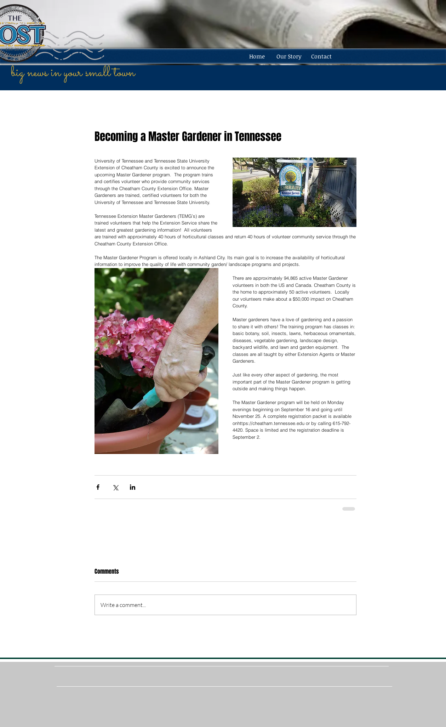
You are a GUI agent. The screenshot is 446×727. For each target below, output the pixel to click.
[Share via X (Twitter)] (115, 487)
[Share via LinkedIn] (132, 487)
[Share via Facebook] (98, 487)
